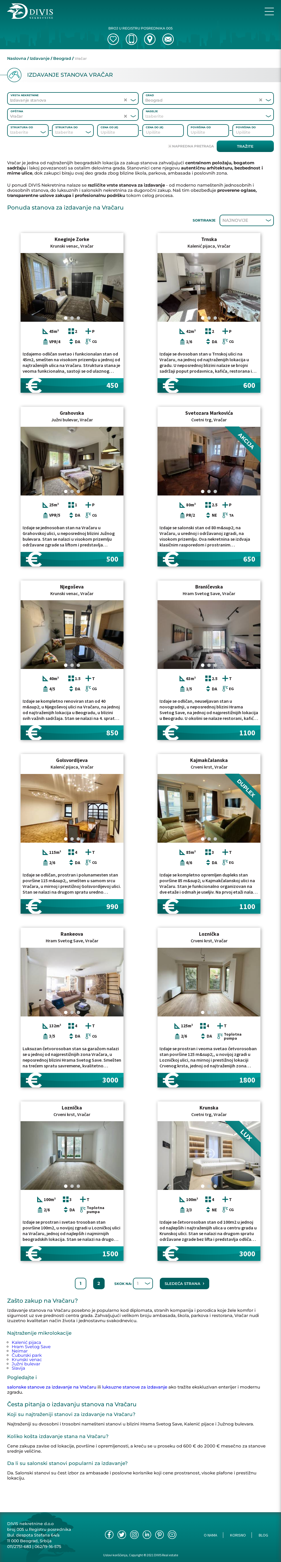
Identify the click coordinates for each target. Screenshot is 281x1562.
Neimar (20, 1351)
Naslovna (16, 58)
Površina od (201, 127)
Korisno (238, 1535)
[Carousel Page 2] (72, 318)
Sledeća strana (184, 1283)
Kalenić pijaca (26, 1342)
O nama (210, 1535)
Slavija (18, 1368)
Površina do (246, 127)
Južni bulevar (26, 1363)
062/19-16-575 (48, 1546)
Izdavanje (40, 58)
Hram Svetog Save (31, 1346)
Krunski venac (27, 1359)
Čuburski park (27, 1355)
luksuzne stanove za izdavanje (134, 1387)
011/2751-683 (19, 1546)
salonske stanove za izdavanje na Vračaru (51, 1387)
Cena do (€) (154, 127)
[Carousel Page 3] (78, 318)
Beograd (62, 58)
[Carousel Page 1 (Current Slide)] (65, 318)
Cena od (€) (109, 127)
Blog (263, 1535)
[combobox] (200, 116)
